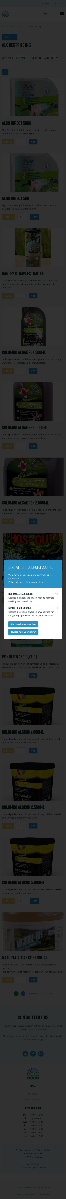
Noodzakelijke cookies (20, 593)
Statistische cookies (19, 607)
